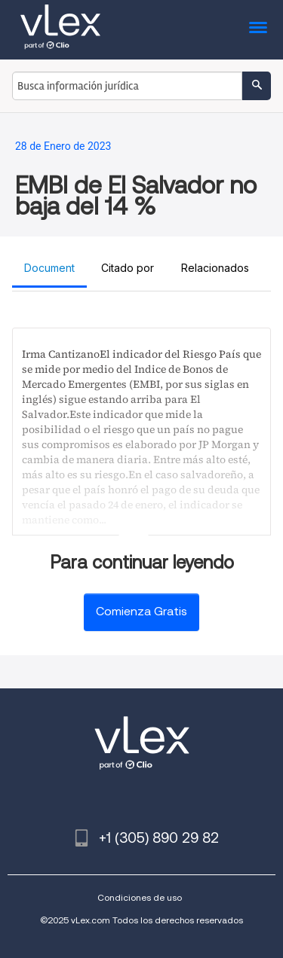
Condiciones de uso (139, 897)
